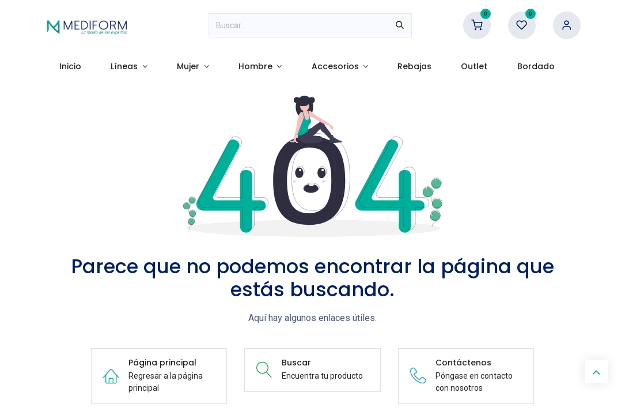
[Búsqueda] (399, 25)
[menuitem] (70, 66)
